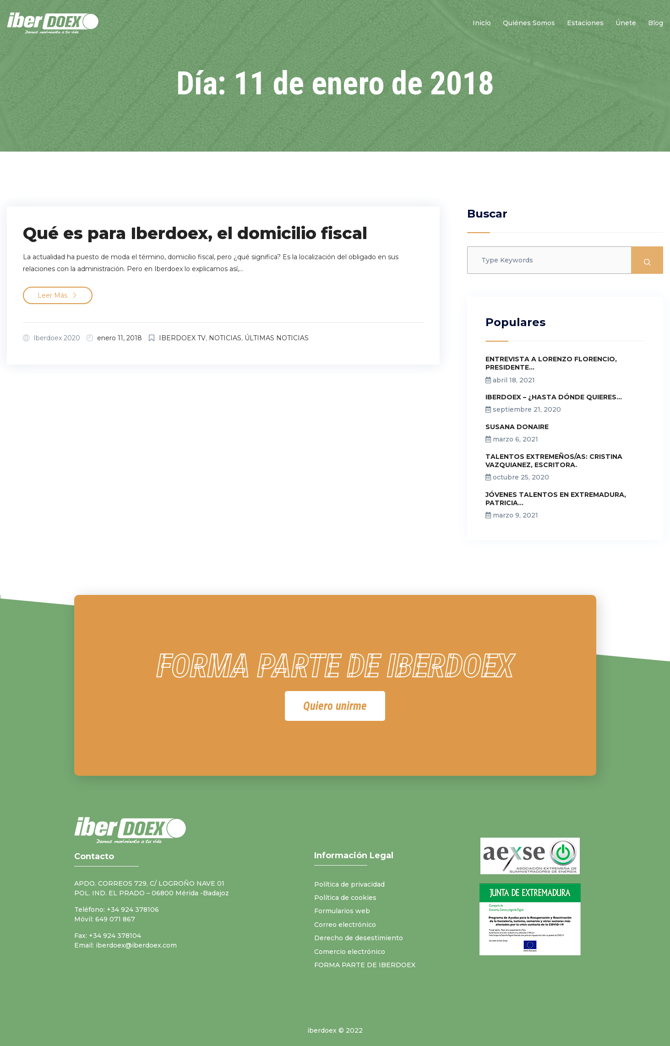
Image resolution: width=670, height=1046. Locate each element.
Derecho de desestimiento (358, 938)
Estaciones (585, 23)
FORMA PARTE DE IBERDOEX (364, 965)
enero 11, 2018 (119, 338)
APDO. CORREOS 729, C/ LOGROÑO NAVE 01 (149, 883)
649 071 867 (115, 919)
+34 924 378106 (133, 909)
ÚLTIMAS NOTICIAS (277, 338)
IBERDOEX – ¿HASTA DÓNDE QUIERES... (553, 397)
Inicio (482, 23)
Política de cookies (345, 897)
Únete (626, 23)
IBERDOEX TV (182, 338)
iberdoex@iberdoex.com (136, 945)
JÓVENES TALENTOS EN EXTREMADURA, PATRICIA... (555, 498)
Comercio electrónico (349, 952)
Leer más (58, 295)
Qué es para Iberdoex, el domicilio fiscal (195, 233)
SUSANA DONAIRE (517, 427)
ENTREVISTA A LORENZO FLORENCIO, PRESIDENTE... (551, 363)
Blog (655, 23)
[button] (335, 706)
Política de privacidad (349, 884)
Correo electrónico (345, 925)
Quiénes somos (529, 23)
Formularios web (342, 911)
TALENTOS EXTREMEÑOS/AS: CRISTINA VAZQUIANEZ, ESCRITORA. (553, 460)
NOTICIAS (225, 338)
